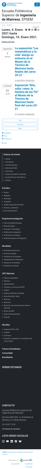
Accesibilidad (29, 464)
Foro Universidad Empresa (13, 223)
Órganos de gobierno (11, 278)
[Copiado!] (38, 30)
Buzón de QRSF (9, 311)
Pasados (7, 133)
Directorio (7, 281)
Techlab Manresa (11, 165)
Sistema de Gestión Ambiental (14, 293)
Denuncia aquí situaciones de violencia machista (17, 306)
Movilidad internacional (12, 250)
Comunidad (7, 353)
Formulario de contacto (11, 429)
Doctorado (7, 199)
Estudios (6, 188)
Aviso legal (28, 467)
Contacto (7, 332)
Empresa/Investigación (12, 218)
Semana (20, 124)
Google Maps (20, 385)
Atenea (7, 159)
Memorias (7, 302)
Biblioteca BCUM (11, 168)
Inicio (3, 25)
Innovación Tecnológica (12, 229)
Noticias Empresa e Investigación (15, 238)
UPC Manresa (8, 273)
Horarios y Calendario (11, 208)
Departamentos (9, 284)
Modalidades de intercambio (13, 260)
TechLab (7, 317)
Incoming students (10, 253)
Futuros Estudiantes (11, 349)
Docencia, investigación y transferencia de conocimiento (18, 340)
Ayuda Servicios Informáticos (15, 177)
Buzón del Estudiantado (12, 314)
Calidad (6, 290)
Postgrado (7, 202)
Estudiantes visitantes (11, 266)
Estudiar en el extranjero (12, 263)
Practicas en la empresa (12, 235)
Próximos (7, 139)
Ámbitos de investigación (12, 232)
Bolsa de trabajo (9, 226)
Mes (20, 128)
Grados (6, 192)
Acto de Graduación (10, 211)
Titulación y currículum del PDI (14, 287)
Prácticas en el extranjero (12, 257)
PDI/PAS (6, 325)
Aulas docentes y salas (11, 296)
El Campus (7, 335)
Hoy (5, 136)
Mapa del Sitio (15, 464)
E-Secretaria (9, 162)
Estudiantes (7, 357)
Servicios (7, 299)
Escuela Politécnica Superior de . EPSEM (19, 15)
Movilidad (6, 246)
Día (20, 120)
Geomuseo (9, 171)
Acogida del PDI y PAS (11, 329)
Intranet (8, 180)
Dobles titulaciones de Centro (14, 205)
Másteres (7, 196)
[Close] (37, 4)
